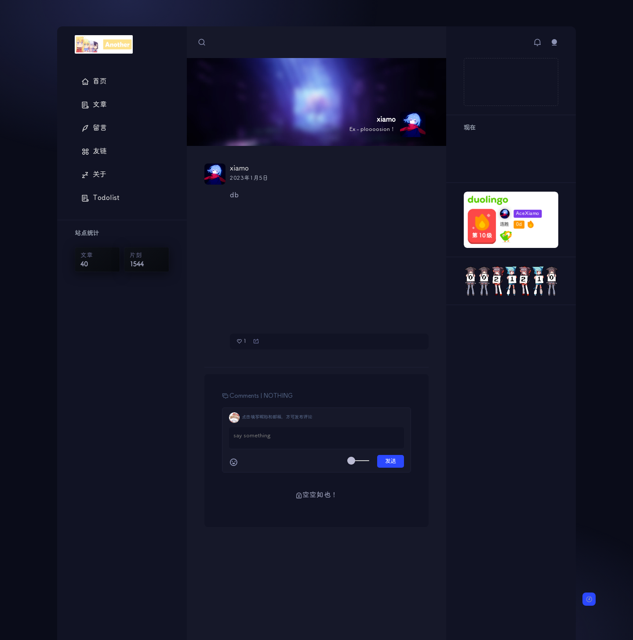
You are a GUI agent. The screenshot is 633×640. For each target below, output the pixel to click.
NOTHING (278, 396)
